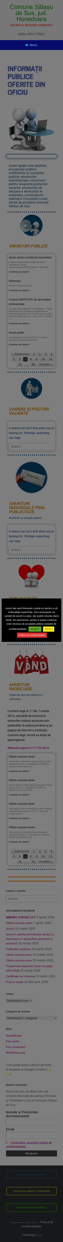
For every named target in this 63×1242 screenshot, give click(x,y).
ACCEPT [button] (35, 629)
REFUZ (48, 629)
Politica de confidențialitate (32, 635)
